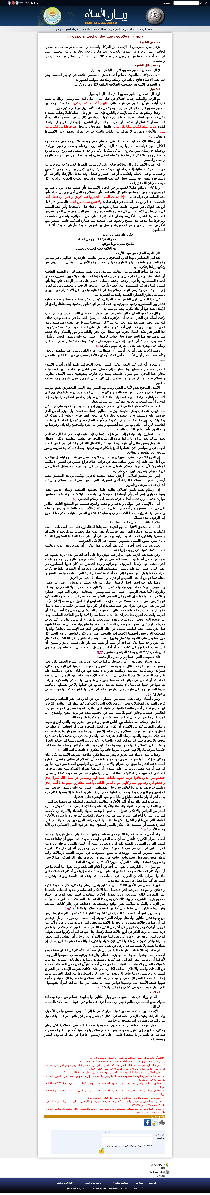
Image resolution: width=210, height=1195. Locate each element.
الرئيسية (152, 1183)
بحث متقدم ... (167, 3)
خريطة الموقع (72, 29)
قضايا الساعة (100, 29)
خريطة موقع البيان (93, 1183)
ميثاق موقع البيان (120, 1183)
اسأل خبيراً (86, 29)
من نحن (59, 29)
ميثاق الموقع (128, 29)
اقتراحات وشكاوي (65, 1183)
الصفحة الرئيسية (145, 29)
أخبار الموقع (114, 29)
